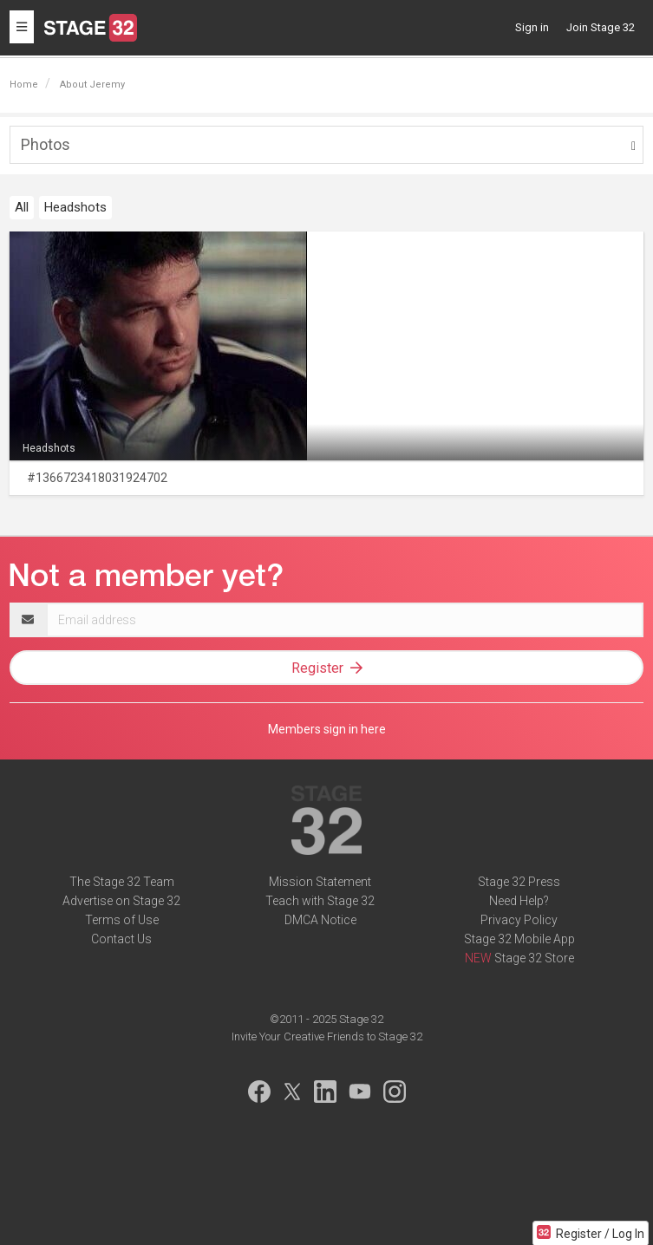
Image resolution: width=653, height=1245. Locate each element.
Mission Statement (320, 882)
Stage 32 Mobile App (519, 939)
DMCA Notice (320, 920)
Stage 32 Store (534, 958)
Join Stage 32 (600, 27)
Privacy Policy (519, 920)
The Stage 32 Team (121, 882)
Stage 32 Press (519, 882)
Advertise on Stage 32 (121, 901)
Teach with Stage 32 (320, 901)
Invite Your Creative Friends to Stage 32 (327, 1036)
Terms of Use (122, 920)
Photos (45, 144)
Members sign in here (327, 729)
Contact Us (121, 939)
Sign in (532, 27)
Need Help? (519, 901)
